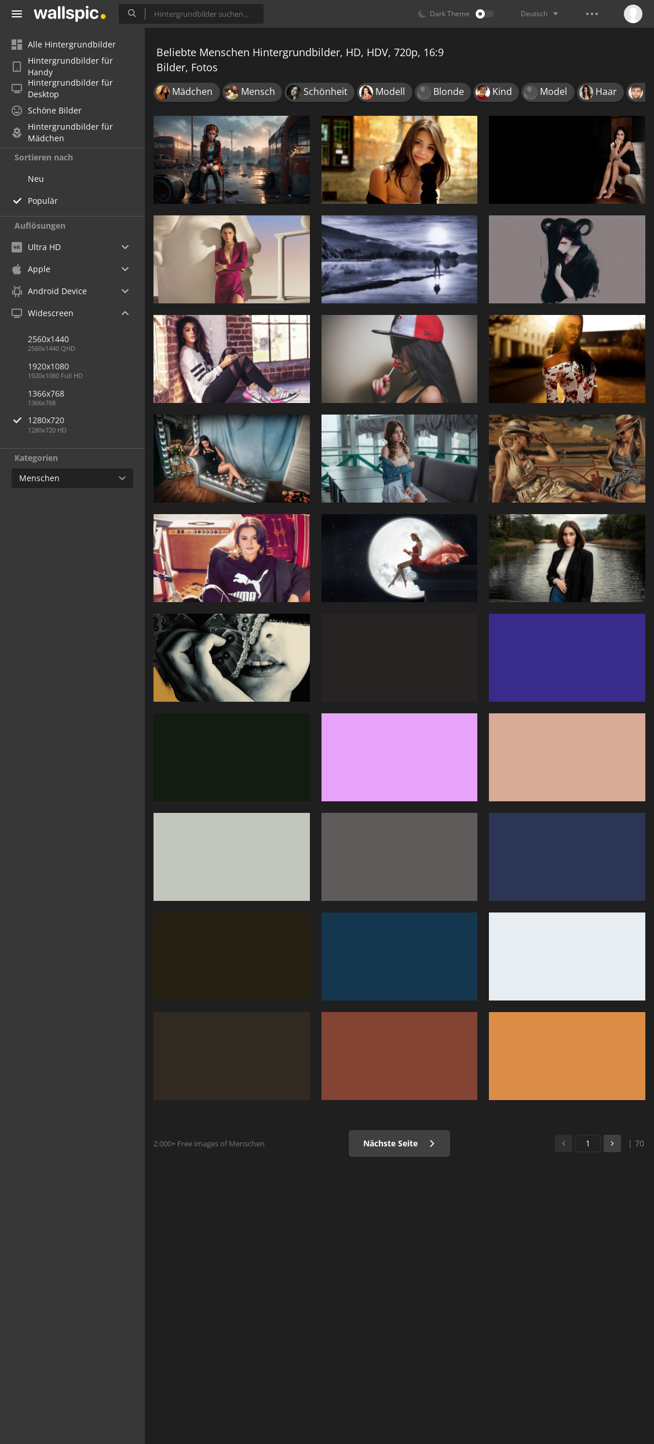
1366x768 (46, 393)
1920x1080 (48, 366)
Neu (36, 178)
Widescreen (43, 312)
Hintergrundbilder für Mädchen (62, 133)
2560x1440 (48, 339)
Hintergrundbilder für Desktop (62, 89)
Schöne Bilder (47, 110)
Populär (43, 200)
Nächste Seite (399, 1143)
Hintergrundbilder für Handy (62, 67)
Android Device (49, 291)
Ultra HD (36, 246)
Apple (31, 268)
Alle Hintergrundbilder (64, 44)
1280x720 (86, 420)
